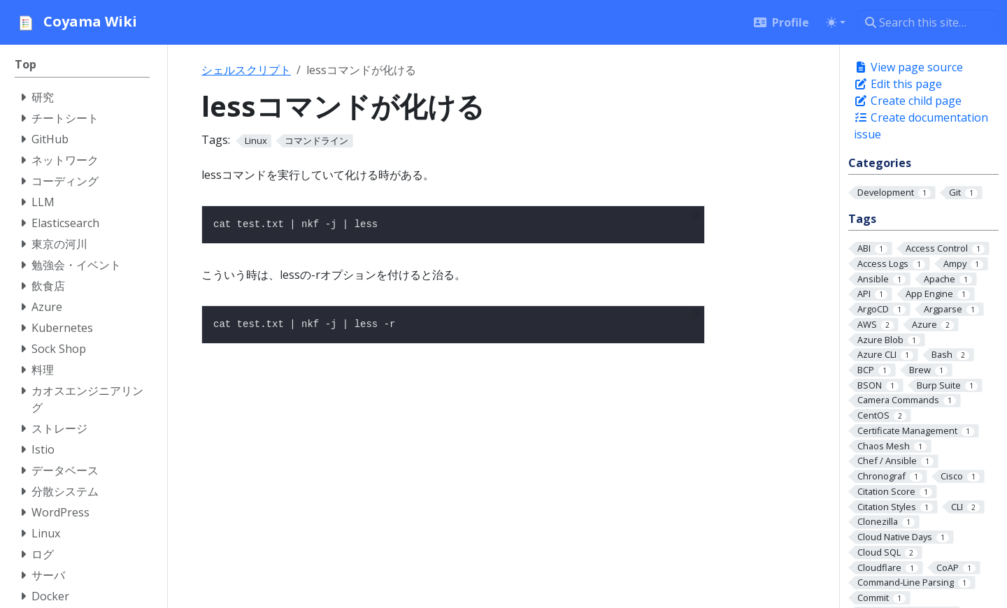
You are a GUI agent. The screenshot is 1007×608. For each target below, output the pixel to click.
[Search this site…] (928, 22)
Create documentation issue (921, 126)
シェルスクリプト (246, 70)
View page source (908, 67)
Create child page (908, 100)
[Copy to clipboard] (695, 214)
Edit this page (898, 84)
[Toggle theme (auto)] (835, 22)
